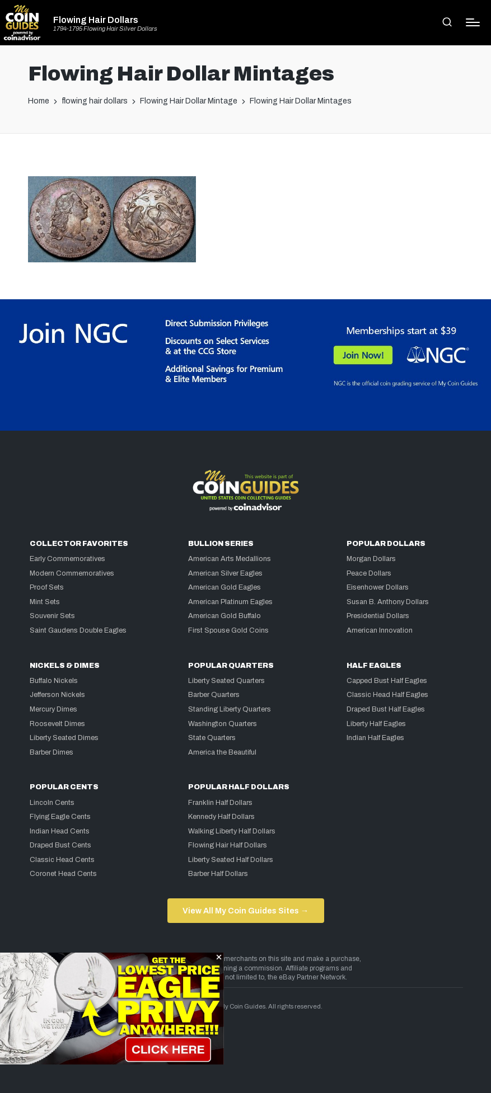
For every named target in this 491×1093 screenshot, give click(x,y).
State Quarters (212, 738)
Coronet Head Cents (63, 874)
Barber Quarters (214, 695)
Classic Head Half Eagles (387, 695)
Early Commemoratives (67, 559)
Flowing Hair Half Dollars (227, 845)
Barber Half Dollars (218, 874)
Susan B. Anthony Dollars (388, 602)
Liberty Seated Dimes (64, 738)
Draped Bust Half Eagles (386, 709)
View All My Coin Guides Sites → (245, 910)
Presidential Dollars (378, 616)
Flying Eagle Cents (60, 817)
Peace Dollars (369, 573)
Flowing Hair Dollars (95, 20)
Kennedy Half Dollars (221, 817)
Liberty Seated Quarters (226, 681)
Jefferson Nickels (57, 695)
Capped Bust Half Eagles (387, 681)
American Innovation (380, 630)
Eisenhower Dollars (378, 587)
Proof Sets (47, 587)
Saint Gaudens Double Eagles (78, 630)
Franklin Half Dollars (220, 803)
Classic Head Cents (62, 860)
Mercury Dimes (53, 709)
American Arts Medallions (229, 559)
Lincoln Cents (52, 803)
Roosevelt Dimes (57, 724)
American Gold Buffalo (224, 616)
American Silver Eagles (225, 573)
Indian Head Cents (60, 831)
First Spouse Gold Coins (228, 630)
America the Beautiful (222, 752)
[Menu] (473, 22)
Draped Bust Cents (60, 845)
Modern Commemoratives (72, 573)
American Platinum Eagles (230, 602)
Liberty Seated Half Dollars (230, 860)
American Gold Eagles (224, 587)
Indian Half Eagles (375, 738)
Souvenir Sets (52, 616)
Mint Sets (45, 602)
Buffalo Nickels (54, 681)
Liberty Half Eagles (376, 724)
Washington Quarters (222, 724)
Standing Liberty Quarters (229, 709)
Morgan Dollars (371, 559)
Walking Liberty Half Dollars (231, 831)
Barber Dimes (51, 752)
